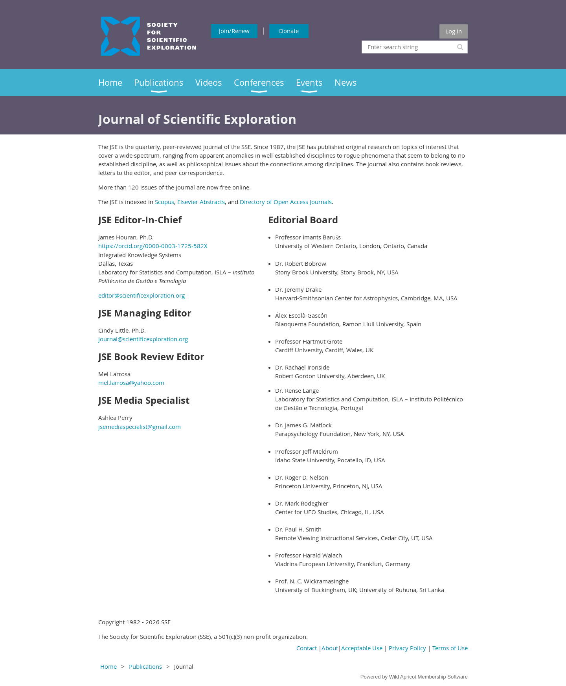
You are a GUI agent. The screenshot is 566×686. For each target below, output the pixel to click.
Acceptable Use (361, 648)
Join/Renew (234, 31)
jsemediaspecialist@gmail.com (139, 426)
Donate (289, 31)
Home (108, 666)
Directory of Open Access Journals (286, 202)
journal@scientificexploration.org (143, 339)
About (330, 648)
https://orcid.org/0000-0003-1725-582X (153, 246)
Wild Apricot (402, 677)
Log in (453, 31)
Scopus (164, 202)
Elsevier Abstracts (201, 202)
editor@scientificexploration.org (141, 295)
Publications (145, 666)
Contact (306, 648)
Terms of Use (450, 648)
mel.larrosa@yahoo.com (131, 382)
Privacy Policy (407, 648)
